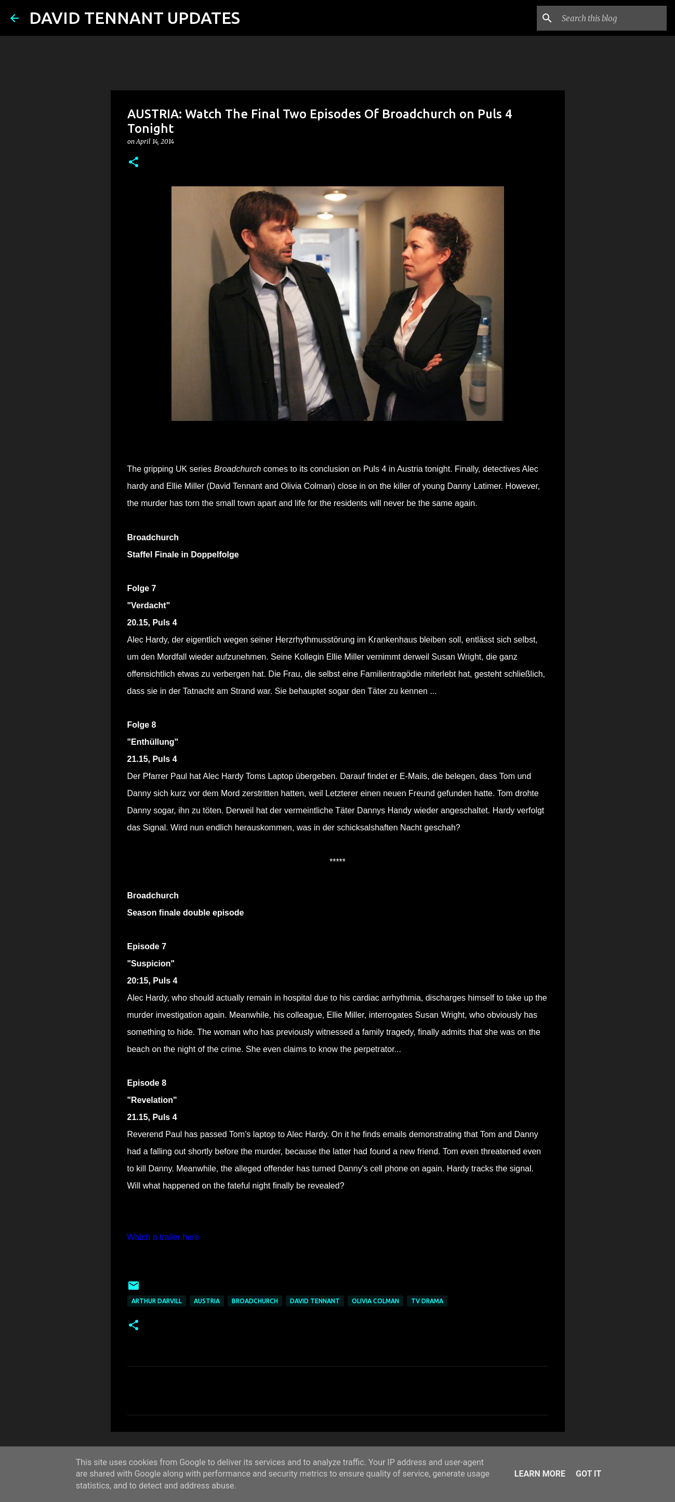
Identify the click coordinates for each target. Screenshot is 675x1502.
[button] (133, 163)
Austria (207, 1301)
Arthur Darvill (156, 1301)
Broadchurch (255, 1301)
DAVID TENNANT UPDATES (134, 17)
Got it (588, 1474)
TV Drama (427, 1301)
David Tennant (315, 1301)
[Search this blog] (612, 18)
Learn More (539, 1474)
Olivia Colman (375, 1301)
